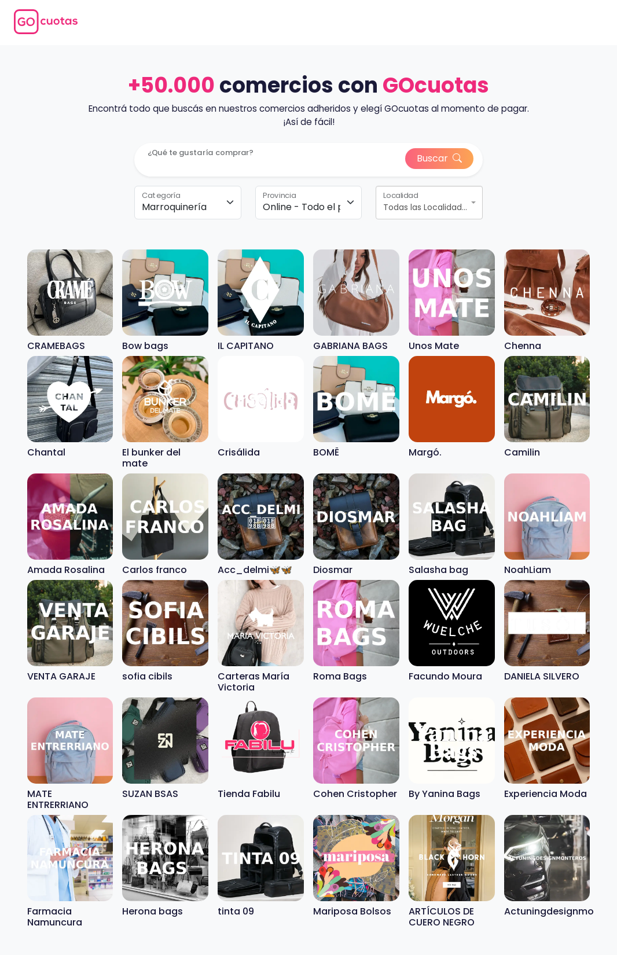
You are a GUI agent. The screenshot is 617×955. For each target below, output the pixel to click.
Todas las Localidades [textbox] (425, 207)
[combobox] (429, 202)
